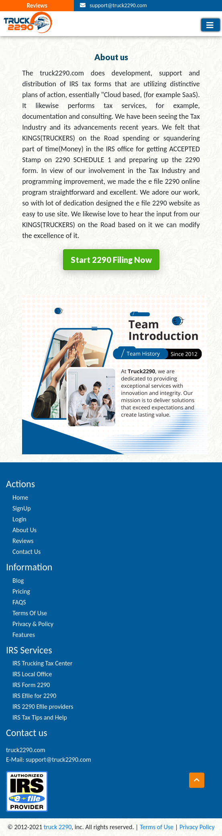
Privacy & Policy (32, 624)
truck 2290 (57, 827)
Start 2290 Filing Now (111, 259)
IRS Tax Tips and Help (39, 717)
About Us (24, 530)
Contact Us (26, 551)
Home (20, 497)
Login (19, 519)
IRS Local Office (32, 674)
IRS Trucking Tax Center (42, 663)
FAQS (19, 602)
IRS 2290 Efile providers (42, 706)
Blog (18, 580)
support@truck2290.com (118, 5)
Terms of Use (156, 827)
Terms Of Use (29, 613)
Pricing (21, 591)
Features (23, 635)
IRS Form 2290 (31, 685)
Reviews (37, 5)
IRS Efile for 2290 (34, 696)
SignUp (21, 508)
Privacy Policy (197, 827)
